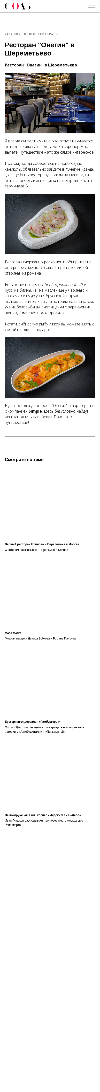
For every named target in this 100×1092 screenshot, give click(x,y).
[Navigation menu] (91, 6)
